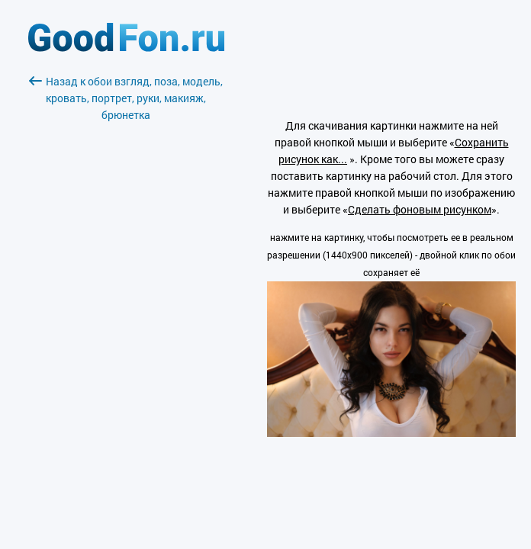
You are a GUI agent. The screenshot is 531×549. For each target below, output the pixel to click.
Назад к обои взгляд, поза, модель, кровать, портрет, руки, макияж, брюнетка (126, 98)
